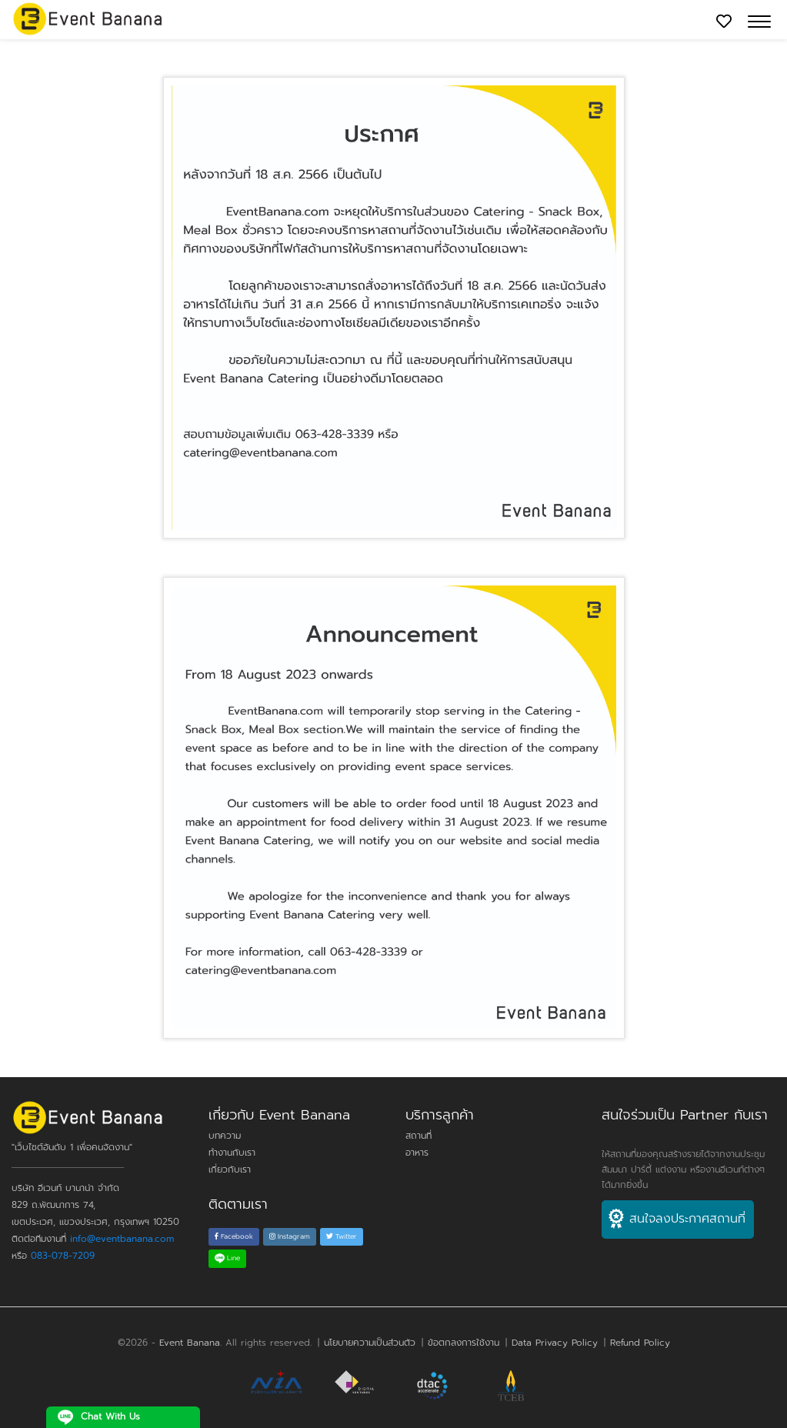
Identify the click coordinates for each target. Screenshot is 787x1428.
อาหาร (417, 1152)
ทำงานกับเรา (231, 1152)
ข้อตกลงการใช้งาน (463, 1343)
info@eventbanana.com (122, 1239)
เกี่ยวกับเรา (229, 1169)
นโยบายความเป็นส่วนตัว (369, 1343)
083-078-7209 (63, 1256)
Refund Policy (640, 1343)
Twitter (341, 1236)
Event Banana (189, 1343)
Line (227, 1258)
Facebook (234, 1236)
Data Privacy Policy (555, 1343)
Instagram (289, 1236)
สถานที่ (418, 1136)
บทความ (224, 1136)
